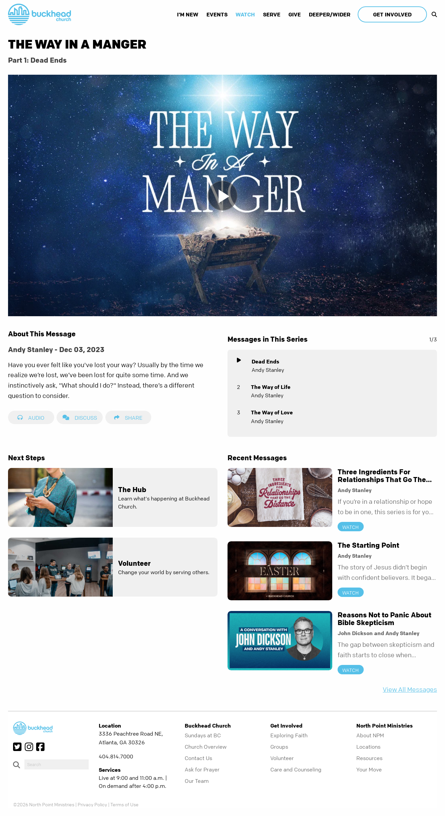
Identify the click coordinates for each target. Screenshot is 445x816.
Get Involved (392, 14)
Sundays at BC (203, 735)
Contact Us (198, 758)
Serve (271, 14)
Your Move (369, 769)
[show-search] (432, 14)
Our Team (197, 780)
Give (294, 14)
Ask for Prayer (202, 769)
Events (217, 14)
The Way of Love (272, 412)
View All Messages (410, 689)
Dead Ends (265, 361)
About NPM (370, 735)
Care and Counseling (296, 769)
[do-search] (56, 764)
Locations (368, 746)
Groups (279, 746)
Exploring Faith (288, 735)
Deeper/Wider (329, 14)
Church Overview (206, 746)
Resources (369, 758)
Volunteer (282, 758)
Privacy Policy (92, 804)
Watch (245, 14)
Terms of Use (124, 804)
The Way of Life (270, 387)
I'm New (187, 14)
